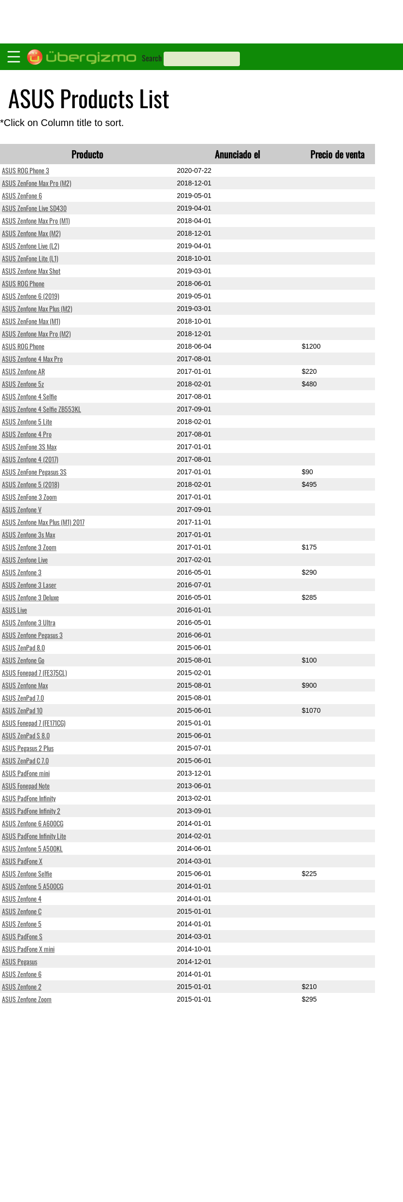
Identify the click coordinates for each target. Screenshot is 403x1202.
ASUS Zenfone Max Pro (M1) (36, 220)
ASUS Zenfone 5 (22, 924)
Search (152, 58)
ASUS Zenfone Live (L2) (30, 245)
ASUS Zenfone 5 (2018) (30, 484)
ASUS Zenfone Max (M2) (31, 233)
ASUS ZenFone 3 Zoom (29, 497)
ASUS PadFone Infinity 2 (31, 811)
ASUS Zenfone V (22, 509)
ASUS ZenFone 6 (22, 195)
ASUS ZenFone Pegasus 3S (34, 472)
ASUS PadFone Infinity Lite (34, 836)
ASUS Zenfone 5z (23, 384)
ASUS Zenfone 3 (22, 572)
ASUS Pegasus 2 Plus (28, 748)
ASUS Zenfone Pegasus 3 (32, 635)
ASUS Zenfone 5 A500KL (32, 848)
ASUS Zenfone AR (23, 371)
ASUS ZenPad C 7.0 (25, 760)
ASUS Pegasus (19, 961)
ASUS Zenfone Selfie (27, 873)
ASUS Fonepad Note (26, 785)
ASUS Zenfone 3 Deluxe (30, 597)
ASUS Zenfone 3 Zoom (29, 547)
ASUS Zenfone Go (23, 660)
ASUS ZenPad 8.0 (23, 647)
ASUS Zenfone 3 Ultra (29, 622)
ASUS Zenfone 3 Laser (29, 585)
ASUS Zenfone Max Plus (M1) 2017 (43, 522)
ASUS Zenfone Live (25, 559)
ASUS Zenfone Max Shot (31, 271)
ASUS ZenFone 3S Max (29, 446)
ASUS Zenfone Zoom (27, 999)
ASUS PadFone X (22, 861)
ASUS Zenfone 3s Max (28, 534)
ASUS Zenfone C (22, 911)
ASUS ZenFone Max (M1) (31, 321)
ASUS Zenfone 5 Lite (27, 421)
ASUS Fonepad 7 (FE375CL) (34, 672)
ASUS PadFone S (22, 936)
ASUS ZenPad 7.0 (23, 698)
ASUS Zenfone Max (25, 685)
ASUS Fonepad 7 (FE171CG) (34, 723)
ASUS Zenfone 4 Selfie (29, 396)
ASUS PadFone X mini (28, 949)
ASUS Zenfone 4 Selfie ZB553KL (41, 409)
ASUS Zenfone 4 (22, 898)
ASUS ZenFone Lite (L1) (30, 258)
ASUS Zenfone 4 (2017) (30, 459)
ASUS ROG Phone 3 (25, 170)
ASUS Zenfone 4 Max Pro (32, 359)
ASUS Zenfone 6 (22, 974)
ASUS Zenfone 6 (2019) (30, 296)
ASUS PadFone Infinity (29, 798)
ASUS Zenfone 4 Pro (27, 434)
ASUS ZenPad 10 (22, 710)
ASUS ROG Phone (23, 283)
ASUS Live (14, 610)
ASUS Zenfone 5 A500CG (32, 886)
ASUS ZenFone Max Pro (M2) (36, 183)
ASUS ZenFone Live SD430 (34, 208)
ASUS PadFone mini (26, 773)
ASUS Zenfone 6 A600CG (32, 823)
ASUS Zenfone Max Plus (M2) (37, 308)
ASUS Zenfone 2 (22, 986)
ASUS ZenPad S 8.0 (26, 735)
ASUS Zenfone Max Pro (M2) (36, 333)
